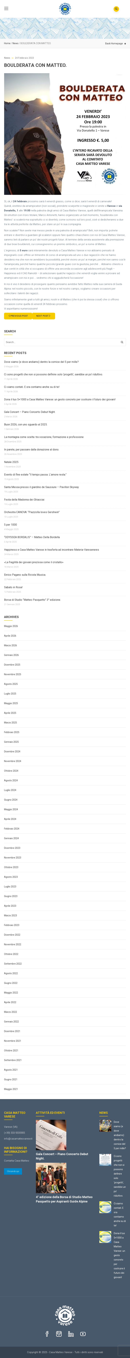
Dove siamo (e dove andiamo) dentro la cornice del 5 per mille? (41, 361)
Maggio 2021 (11, 1089)
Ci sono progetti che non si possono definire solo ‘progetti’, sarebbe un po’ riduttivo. (53, 374)
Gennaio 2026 (11, 655)
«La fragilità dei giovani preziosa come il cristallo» (33, 562)
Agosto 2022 (11, 973)
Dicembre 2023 (12, 848)
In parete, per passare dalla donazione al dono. (31, 449)
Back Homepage (114, 43)
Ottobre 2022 (11, 954)
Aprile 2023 (10, 905)
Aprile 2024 (10, 819)
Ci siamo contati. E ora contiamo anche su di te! (32, 387)
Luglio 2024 (10, 790)
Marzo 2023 (10, 915)
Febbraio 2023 (11, 925)
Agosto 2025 (11, 684)
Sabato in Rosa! (13, 587)
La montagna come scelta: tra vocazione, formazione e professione (44, 437)
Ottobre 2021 (11, 1050)
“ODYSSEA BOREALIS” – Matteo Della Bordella (32, 537)
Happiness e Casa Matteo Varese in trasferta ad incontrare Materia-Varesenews (51, 549)
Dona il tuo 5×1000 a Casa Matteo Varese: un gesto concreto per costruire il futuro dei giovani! (60, 399)
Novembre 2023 (12, 857)
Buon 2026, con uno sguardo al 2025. (25, 424)
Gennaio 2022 (11, 1021)
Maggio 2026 (11, 626)
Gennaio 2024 (11, 838)
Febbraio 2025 (11, 732)
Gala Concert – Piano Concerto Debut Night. (29, 412)
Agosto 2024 (11, 780)
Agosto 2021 (11, 1069)
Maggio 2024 (11, 809)
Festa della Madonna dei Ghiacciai (24, 499)
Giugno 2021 (10, 1079)
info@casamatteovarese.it (18, 1138)
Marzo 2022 (10, 1012)
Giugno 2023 (10, 896)
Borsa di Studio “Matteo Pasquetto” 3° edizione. (32, 599)
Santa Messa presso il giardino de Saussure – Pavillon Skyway (41, 487)
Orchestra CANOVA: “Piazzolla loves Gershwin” (32, 512)
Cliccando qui (13, 1171)
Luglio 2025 (10, 693)
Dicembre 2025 (12, 664)
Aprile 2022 (10, 1002)
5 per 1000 (10, 524)
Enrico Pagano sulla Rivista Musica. (25, 574)
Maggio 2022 (11, 992)
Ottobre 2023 (11, 867)
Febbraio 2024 (11, 828)
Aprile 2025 (10, 713)
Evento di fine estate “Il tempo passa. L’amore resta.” (35, 474)
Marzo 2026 (10, 645)
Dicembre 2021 (12, 1031)
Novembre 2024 (12, 761)
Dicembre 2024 (12, 751)
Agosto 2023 (11, 877)
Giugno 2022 (10, 983)
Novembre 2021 (12, 1041)
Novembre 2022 (12, 944)
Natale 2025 (11, 462)
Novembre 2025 (12, 674)
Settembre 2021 (13, 1060)
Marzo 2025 (10, 722)
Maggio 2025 (11, 703)
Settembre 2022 (13, 963)
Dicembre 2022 (12, 934)
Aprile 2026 (10, 635)
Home (7, 43)
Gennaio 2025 (11, 742)
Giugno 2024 (10, 799)
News (15, 43)
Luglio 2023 (10, 886)
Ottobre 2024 (11, 770)
